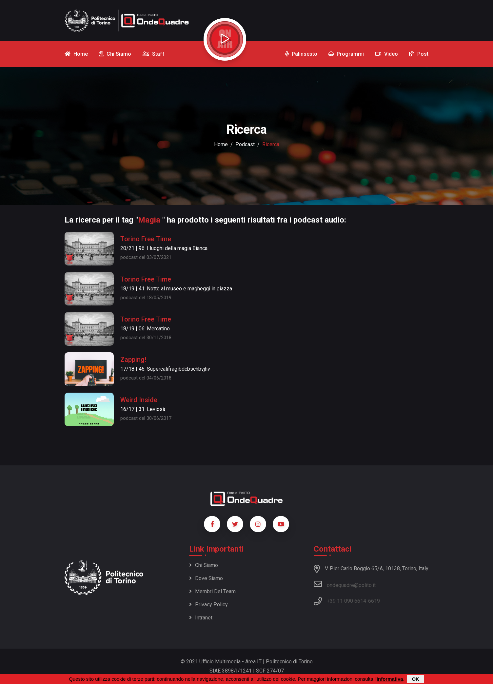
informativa (390, 679)
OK (415, 679)
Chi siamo (203, 565)
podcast (245, 144)
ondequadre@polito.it (345, 584)
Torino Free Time (145, 239)
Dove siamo (206, 578)
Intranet (200, 618)
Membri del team (212, 591)
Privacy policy (208, 604)
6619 (374, 601)
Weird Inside (138, 400)
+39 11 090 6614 (346, 601)
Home (221, 144)
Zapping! (133, 359)
